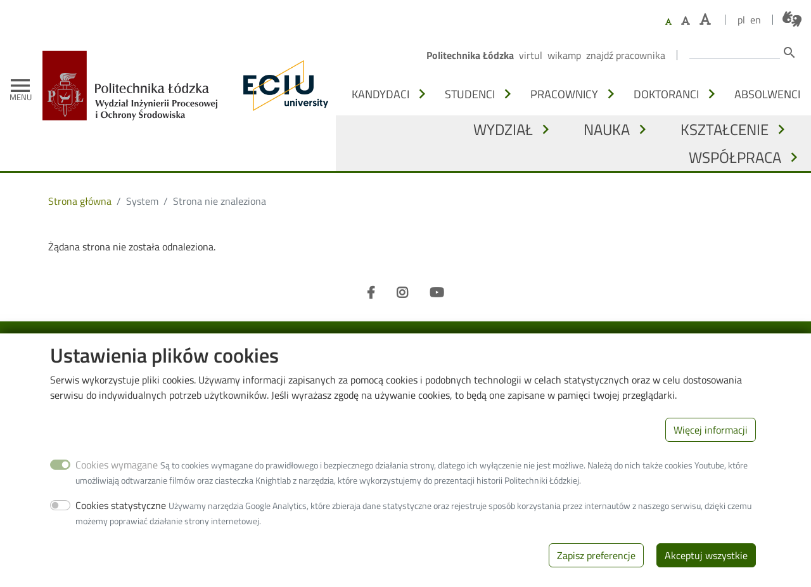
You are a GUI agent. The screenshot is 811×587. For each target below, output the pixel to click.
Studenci (470, 94)
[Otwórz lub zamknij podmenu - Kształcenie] (781, 129)
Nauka (607, 129)
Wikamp (564, 55)
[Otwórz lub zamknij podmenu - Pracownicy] (610, 93)
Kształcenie (724, 129)
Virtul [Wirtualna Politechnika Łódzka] (530, 55)
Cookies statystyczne (120, 521)
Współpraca (735, 157)
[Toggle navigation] (20, 85)
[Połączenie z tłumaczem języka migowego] (791, 19)
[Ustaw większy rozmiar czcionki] (685, 20)
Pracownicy (564, 94)
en (755, 19)
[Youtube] (437, 292)
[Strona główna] (134, 60)
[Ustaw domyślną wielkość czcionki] (668, 21)
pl (741, 19)
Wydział (503, 129)
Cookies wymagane (116, 480)
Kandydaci (380, 94)
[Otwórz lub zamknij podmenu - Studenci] (507, 93)
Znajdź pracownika (625, 55)
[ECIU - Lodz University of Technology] (282, 85)
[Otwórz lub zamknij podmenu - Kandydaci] (421, 93)
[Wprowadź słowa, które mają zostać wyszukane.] (734, 51)
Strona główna (80, 201)
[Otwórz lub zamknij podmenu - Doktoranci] (711, 93)
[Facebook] (371, 292)
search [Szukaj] (789, 52)
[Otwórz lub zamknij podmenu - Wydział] (545, 129)
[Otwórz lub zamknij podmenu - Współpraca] (793, 157)
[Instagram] (402, 292)
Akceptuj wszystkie (706, 571)
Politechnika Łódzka (470, 55)
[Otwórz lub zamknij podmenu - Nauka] (642, 129)
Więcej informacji (711, 445)
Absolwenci (767, 94)
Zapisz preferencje (596, 571)
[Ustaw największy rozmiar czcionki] (705, 19)
